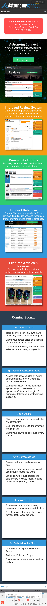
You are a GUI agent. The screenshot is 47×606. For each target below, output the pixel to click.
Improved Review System (23, 107)
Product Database (23, 210)
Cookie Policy (23, 598)
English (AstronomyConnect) (10, 591)
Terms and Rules (11, 598)
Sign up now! (23, 60)
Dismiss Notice (41, 594)
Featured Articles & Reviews (23, 264)
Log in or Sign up (38, 2)
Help (44, 591)
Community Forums (23, 160)
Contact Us (38, 591)
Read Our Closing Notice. (27, 28)
